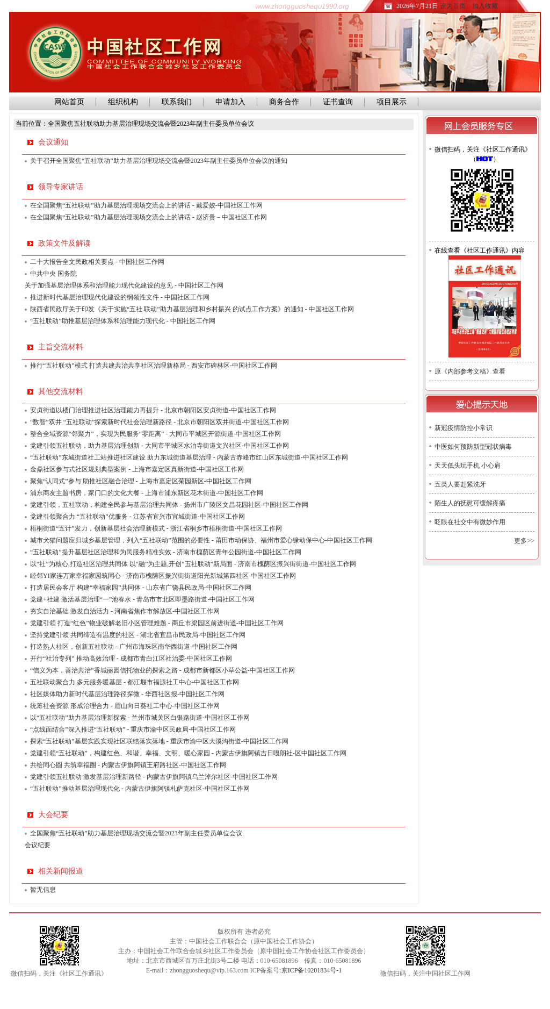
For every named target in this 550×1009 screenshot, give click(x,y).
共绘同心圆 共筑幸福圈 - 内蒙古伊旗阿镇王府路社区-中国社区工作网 (128, 765)
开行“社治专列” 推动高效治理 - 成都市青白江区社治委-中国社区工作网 (131, 658)
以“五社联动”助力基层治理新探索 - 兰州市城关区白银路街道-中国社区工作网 (140, 717)
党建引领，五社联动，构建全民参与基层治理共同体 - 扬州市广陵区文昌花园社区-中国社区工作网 (169, 505)
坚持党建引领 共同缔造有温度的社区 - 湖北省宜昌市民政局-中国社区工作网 (137, 635)
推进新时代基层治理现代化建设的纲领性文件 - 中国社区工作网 (119, 297)
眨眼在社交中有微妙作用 (470, 522)
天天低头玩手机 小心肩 (468, 465)
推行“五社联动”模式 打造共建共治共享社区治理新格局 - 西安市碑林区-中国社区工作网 (153, 365)
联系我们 (177, 102)
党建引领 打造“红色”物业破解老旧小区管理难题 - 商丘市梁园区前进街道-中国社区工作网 (157, 623)
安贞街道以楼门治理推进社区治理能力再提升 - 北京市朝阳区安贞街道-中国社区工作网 (153, 410)
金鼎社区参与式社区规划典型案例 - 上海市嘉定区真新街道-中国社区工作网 (137, 469)
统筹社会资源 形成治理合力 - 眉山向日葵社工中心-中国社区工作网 (125, 706)
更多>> (524, 541)
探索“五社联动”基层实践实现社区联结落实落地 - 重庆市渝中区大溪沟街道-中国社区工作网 (159, 741)
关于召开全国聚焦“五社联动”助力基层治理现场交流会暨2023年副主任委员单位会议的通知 (158, 160)
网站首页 (67, 102)
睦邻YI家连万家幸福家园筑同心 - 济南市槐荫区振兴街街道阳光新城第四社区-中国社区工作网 (163, 575)
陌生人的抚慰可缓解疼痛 (470, 503)
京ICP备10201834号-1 (311, 970)
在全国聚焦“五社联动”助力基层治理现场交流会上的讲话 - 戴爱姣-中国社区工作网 (146, 205)
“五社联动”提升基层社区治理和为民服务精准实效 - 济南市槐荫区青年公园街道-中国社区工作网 (165, 552)
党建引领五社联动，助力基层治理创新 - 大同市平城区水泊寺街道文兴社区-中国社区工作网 (159, 445)
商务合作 (284, 102)
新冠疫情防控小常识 (464, 428)
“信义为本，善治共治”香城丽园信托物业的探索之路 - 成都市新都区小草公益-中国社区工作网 (162, 670)
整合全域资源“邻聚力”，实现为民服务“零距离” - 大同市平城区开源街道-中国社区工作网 (155, 434)
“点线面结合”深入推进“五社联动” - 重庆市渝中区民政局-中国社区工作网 (133, 729)
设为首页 (453, 6)
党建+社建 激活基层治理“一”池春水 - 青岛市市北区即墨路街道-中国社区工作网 (142, 599)
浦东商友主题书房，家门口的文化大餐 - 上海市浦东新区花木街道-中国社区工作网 (146, 493)
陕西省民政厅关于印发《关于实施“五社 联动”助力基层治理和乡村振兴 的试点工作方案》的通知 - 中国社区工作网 (192, 309)
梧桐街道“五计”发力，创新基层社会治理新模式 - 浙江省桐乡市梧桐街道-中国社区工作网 (156, 528)
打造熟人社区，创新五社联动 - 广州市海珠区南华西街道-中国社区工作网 (133, 646)
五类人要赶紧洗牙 (460, 484)
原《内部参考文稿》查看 (470, 371)
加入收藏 (485, 6)
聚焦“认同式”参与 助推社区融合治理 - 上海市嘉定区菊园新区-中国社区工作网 (140, 481)
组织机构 (123, 102)
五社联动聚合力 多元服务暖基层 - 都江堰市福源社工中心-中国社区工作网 (134, 682)
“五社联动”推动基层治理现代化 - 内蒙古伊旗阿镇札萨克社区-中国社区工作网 (140, 788)
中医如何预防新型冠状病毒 (473, 446)
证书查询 (338, 102)
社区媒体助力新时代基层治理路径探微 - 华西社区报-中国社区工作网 (127, 694)
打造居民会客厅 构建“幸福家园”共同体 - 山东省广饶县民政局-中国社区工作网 (140, 587)
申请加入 (230, 102)
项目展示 (391, 102)
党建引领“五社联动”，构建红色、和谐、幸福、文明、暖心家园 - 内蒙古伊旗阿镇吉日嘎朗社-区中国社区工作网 (188, 753)
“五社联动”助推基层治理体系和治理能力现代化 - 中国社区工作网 (122, 321)
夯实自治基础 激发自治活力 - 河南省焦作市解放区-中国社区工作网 (125, 611)
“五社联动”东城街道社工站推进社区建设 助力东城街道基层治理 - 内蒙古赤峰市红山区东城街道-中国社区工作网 (189, 457)
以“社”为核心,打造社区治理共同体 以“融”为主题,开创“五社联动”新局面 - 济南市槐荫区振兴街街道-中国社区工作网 (193, 564)
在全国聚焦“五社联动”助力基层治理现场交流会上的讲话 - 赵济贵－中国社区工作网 (148, 217)
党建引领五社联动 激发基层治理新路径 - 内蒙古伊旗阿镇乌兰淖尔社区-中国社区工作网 (154, 777)
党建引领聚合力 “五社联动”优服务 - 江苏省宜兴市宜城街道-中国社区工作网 (137, 516)
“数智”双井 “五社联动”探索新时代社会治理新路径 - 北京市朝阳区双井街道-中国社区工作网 (159, 422)
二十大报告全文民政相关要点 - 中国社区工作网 (97, 262)
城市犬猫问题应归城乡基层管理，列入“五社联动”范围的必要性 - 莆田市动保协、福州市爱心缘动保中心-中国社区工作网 (201, 540)
